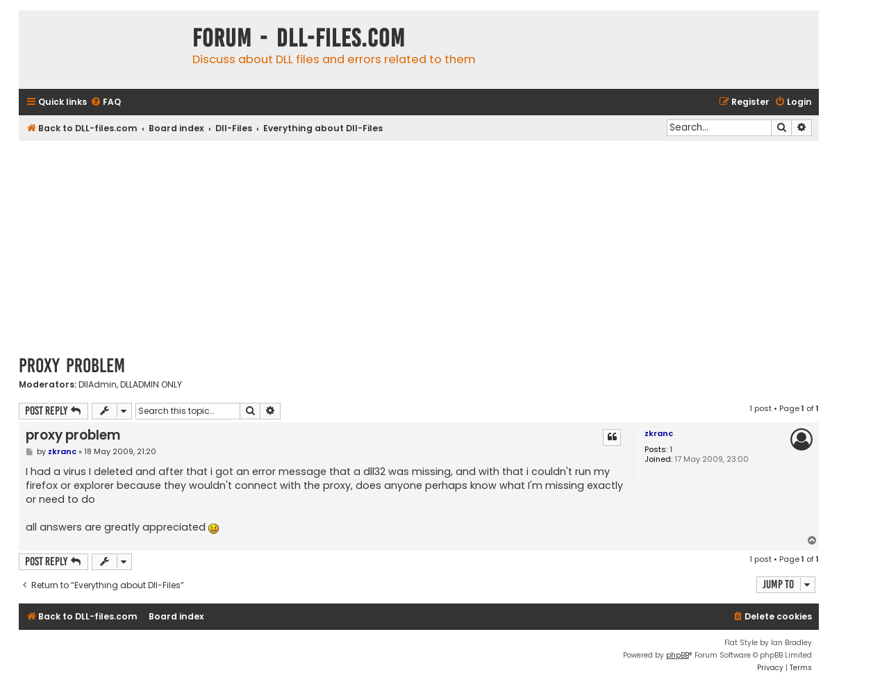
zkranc (659, 433)
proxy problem (72, 365)
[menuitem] (105, 102)
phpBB (677, 655)
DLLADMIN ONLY (151, 384)
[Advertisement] (419, 245)
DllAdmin (97, 384)
